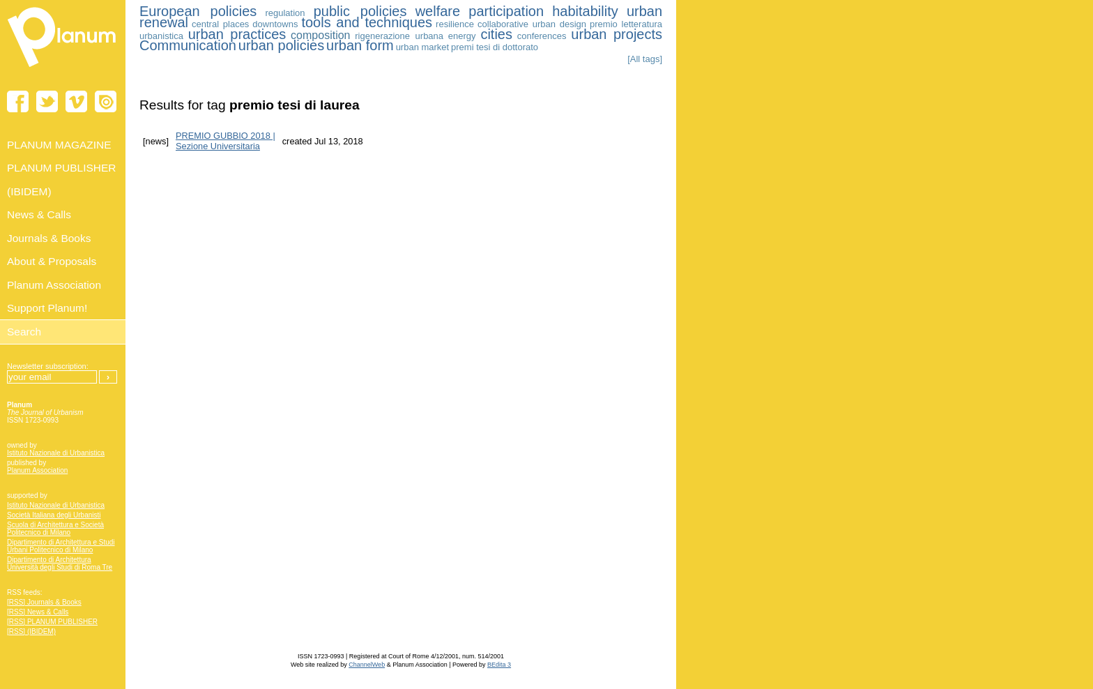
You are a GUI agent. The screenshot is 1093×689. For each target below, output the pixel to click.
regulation (285, 13)
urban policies (281, 45)
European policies (198, 11)
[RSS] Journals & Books (44, 602)
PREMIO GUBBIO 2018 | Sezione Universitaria (225, 140)
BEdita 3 (499, 664)
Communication (187, 45)
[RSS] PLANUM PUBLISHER (52, 622)
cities (496, 34)
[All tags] (644, 59)
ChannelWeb (367, 664)
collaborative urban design (531, 24)
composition (320, 35)
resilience (455, 24)
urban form (360, 45)
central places (220, 24)
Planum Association (37, 470)
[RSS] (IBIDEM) (31, 631)
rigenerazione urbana (399, 36)
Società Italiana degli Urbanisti (54, 515)
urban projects (616, 34)
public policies (360, 11)
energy (462, 36)
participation (506, 11)
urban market (423, 47)
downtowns (275, 24)
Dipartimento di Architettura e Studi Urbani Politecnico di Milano (61, 546)
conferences (542, 36)
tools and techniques (366, 22)
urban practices (237, 34)
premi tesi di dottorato (494, 47)
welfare (437, 11)
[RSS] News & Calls (37, 612)
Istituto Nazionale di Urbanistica (56, 453)
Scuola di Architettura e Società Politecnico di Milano (55, 528)
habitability (585, 11)
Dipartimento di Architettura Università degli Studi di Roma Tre (59, 563)
